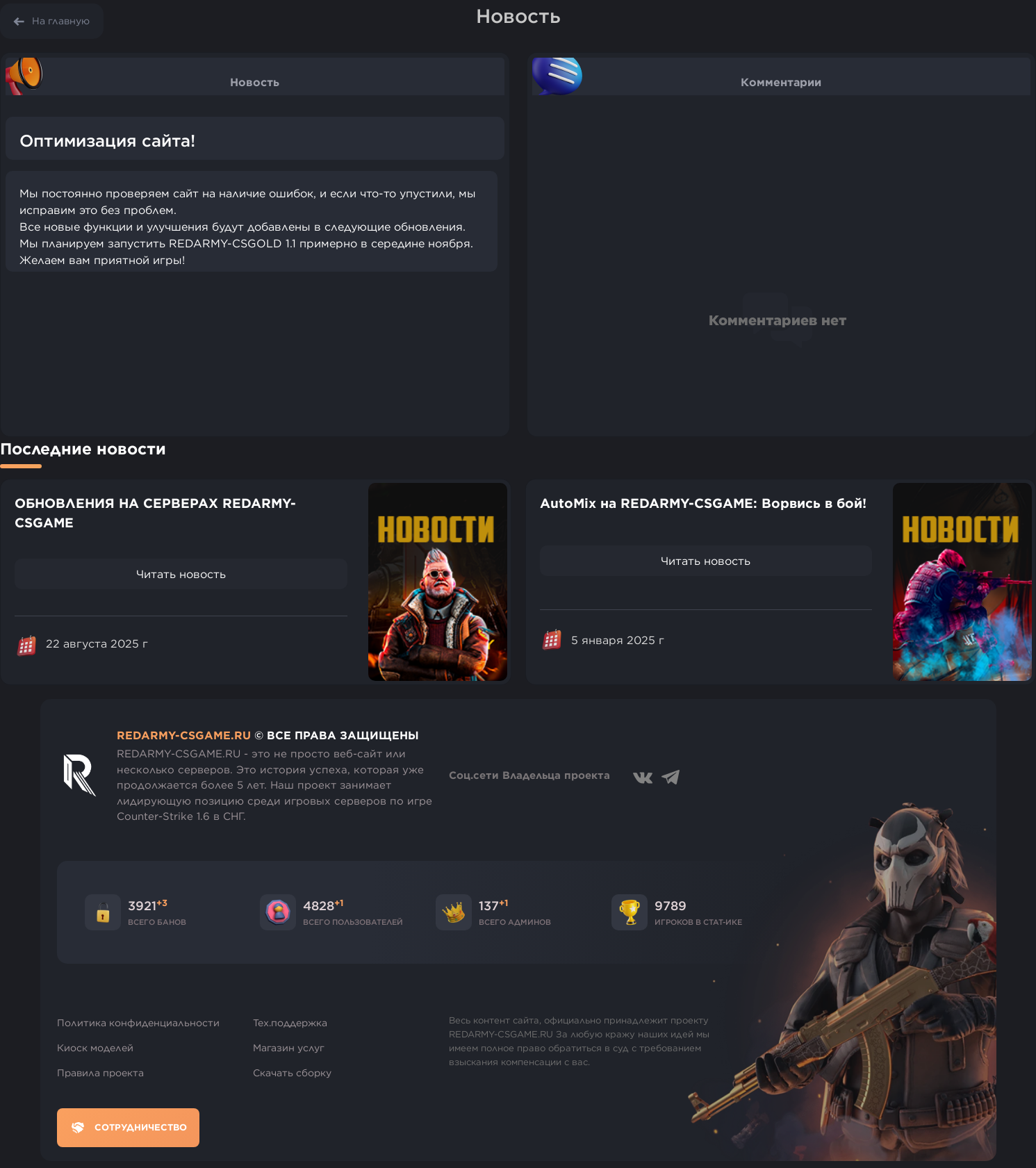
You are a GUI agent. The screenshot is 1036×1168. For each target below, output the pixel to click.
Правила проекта (100, 1073)
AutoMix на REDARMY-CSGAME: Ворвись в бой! (703, 503)
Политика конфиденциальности (138, 1023)
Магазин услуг (288, 1048)
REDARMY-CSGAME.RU (184, 735)
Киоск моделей (95, 1048)
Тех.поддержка (290, 1023)
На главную (61, 21)
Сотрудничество (128, 1127)
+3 (161, 902)
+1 (338, 902)
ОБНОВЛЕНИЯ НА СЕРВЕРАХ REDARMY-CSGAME (155, 513)
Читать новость (181, 574)
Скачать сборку (292, 1073)
